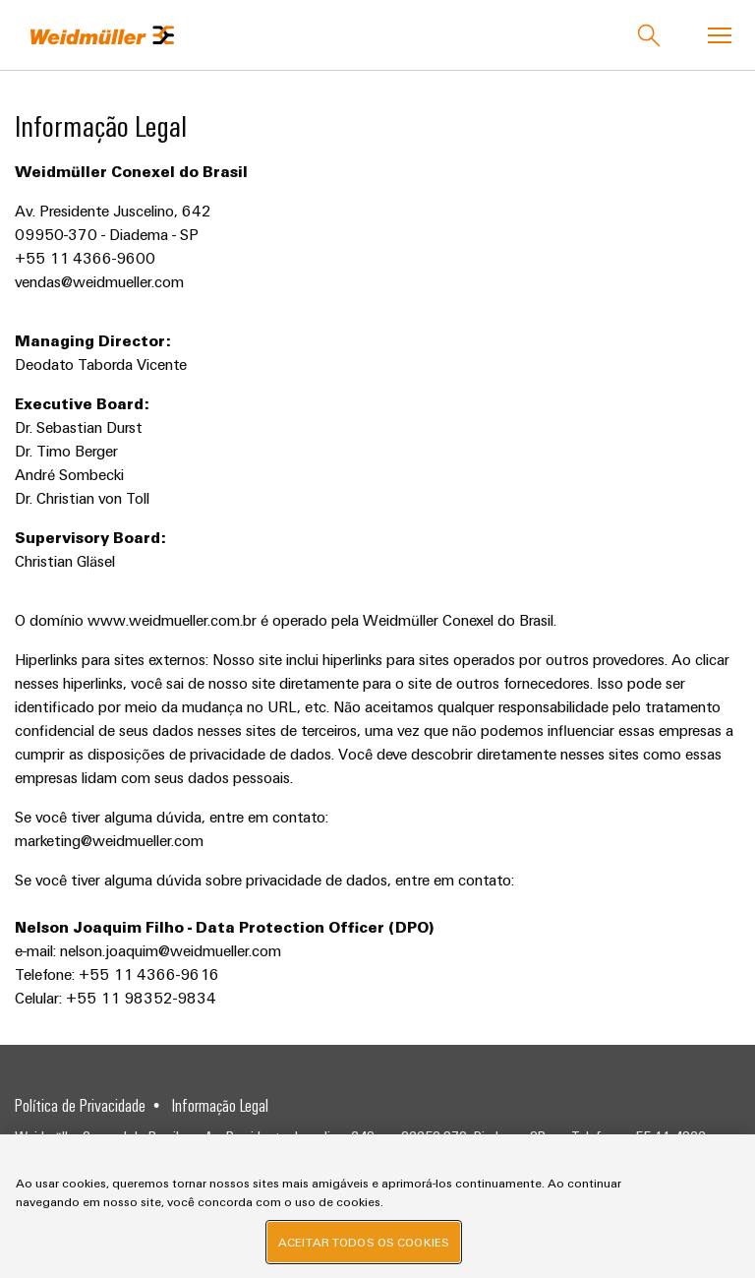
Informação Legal (220, 1105)
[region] (377, 1206)
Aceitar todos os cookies (363, 1241)
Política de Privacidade (80, 1105)
